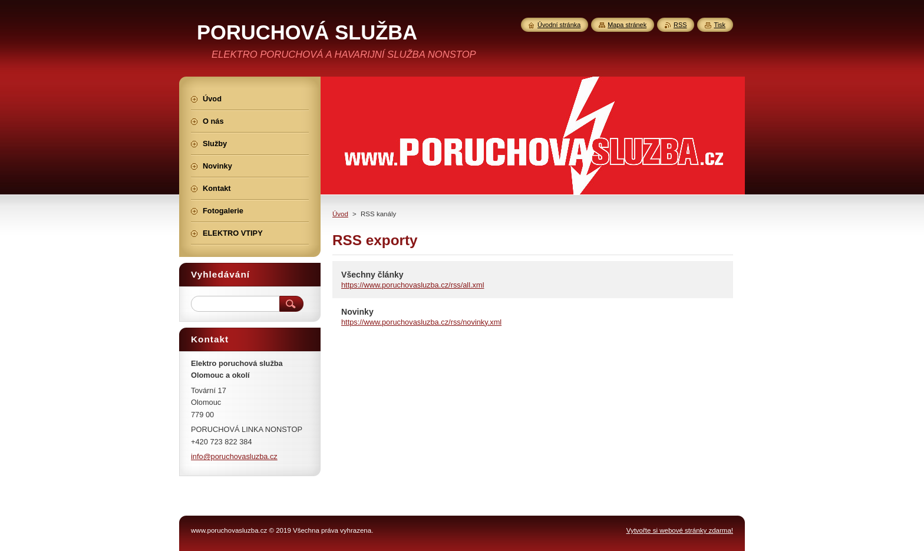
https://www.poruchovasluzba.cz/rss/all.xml (412, 285)
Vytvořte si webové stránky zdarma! (679, 530)
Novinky (357, 311)
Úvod (340, 213)
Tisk (719, 24)
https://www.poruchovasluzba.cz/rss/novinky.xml (421, 322)
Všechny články (372, 274)
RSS (680, 24)
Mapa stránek (627, 24)
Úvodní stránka (558, 24)
